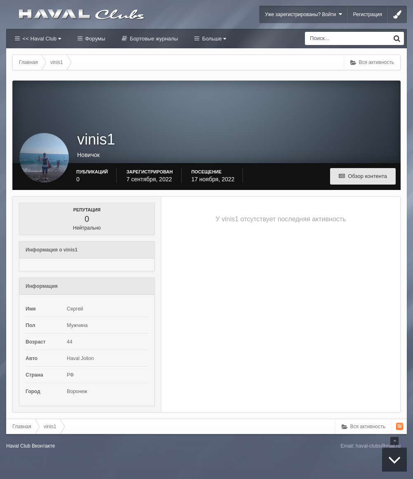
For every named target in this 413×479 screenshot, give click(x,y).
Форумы (94, 39)
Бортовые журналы (153, 39)
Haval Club (18, 446)
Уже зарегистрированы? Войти (303, 14)
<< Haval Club (41, 39)
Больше (213, 39)
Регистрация (367, 14)
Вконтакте (43, 446)
